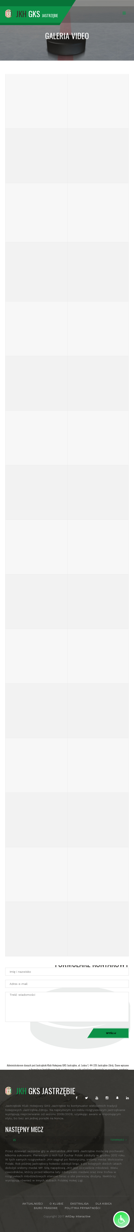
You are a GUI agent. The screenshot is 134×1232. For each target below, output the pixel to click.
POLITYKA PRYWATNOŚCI (82, 1208)
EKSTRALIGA (79, 1203)
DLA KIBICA (103, 1203)
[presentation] (37, 1034)
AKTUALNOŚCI (32, 1203)
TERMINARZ (117, 1139)
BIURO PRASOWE (46, 1208)
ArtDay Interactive (77, 1216)
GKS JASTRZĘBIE (40, 1091)
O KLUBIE (56, 1203)
